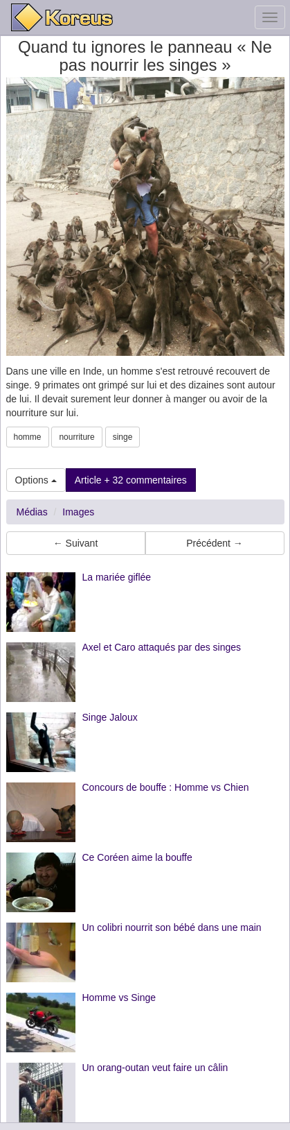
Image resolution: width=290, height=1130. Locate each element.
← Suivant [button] (75, 543)
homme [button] (28, 437)
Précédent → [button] (214, 543)
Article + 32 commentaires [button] (131, 480)
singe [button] (123, 437)
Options (36, 480)
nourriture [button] (76, 437)
